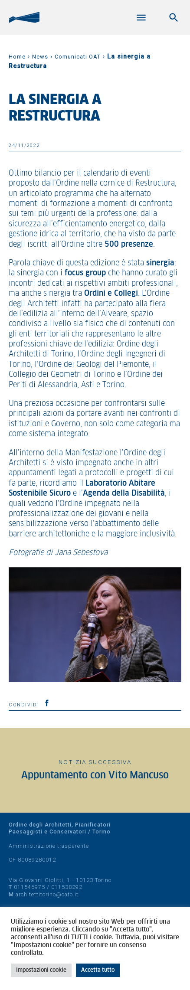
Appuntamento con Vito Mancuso (95, 776)
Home (17, 56)
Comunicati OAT (78, 56)
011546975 (29, 887)
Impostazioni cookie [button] (41, 970)
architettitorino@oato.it (47, 894)
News (40, 56)
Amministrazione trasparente (49, 846)
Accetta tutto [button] (98, 970)
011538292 (66, 887)
